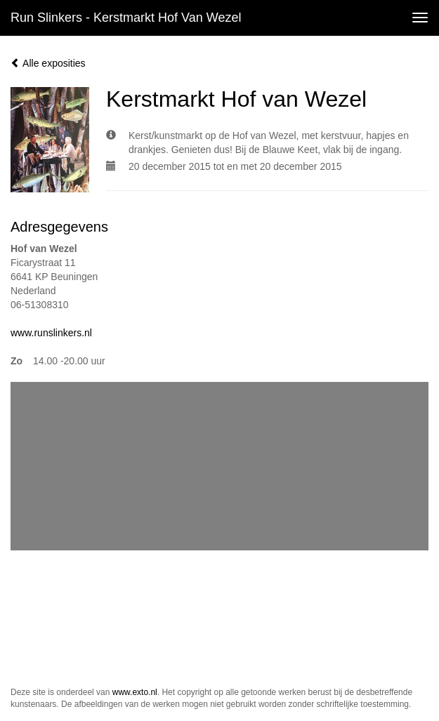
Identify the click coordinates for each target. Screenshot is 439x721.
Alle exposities (48, 63)
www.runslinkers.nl (51, 332)
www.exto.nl (134, 692)
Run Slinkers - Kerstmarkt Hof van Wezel (126, 18)
